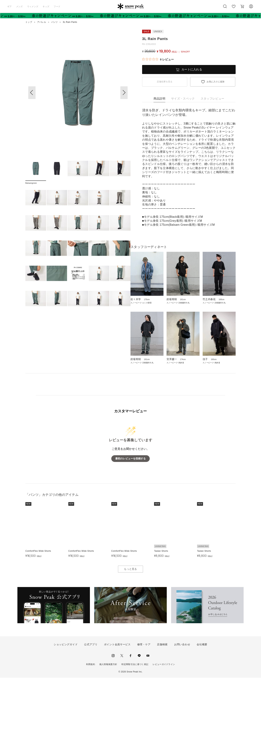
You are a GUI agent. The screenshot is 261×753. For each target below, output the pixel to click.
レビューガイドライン (164, 739)
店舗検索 (162, 719)
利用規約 (90, 739)
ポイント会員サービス (117, 719)
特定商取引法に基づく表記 (134, 739)
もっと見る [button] (130, 644)
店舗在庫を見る (164, 81)
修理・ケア (144, 719)
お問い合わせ (182, 719)
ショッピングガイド (66, 719)
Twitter (122, 731)
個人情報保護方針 (108, 739)
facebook (130, 731)
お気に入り (233, 8)
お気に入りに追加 (216, 81)
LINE (139, 731)
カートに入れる (191, 69)
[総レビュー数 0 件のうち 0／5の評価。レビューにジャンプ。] (158, 59)
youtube (148, 731)
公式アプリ (91, 719)
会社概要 (202, 719)
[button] (124, 92)
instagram (113, 731)
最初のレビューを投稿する (130, 533)
